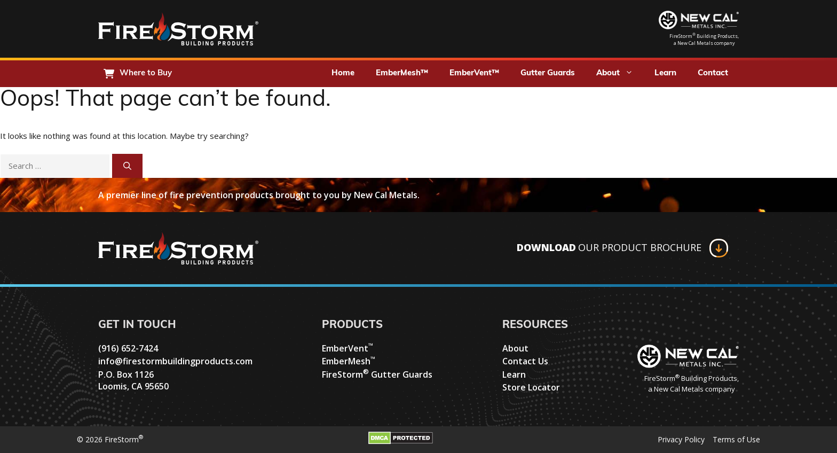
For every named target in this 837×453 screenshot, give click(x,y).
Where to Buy (146, 73)
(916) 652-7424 (128, 348)
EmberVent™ (474, 73)
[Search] (127, 166)
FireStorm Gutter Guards (377, 374)
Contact (713, 73)
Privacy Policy (681, 439)
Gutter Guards (547, 73)
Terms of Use (736, 439)
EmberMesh (348, 361)
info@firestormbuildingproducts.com (175, 361)
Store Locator (531, 387)
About (620, 73)
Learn (665, 73)
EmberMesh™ (402, 73)
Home (342, 73)
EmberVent (347, 348)
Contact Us (525, 361)
